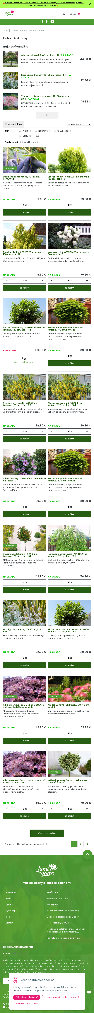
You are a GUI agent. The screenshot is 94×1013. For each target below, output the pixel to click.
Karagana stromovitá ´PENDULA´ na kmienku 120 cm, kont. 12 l (67, 555)
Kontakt (9, 922)
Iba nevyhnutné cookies (27, 1003)
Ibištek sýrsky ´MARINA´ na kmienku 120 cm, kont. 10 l (24, 479)
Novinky (44, 130)
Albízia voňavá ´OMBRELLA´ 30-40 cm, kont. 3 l (69, 706)
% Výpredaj (64, 130)
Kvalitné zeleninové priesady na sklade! (55, 4)
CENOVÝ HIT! (31, 135)
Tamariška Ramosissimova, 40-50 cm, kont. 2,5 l (45, 97)
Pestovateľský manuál (58, 922)
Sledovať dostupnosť (24, 360)
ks (26, 205)
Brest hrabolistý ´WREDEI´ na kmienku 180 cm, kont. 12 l (23, 253)
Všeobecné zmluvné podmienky (63, 910)
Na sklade (31, 142)
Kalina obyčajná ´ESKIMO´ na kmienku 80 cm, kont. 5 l (68, 253)
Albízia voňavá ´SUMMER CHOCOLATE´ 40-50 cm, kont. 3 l (24, 781)
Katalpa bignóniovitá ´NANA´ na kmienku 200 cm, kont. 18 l (65, 479)
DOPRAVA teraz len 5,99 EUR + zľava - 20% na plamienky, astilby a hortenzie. (40, 3)
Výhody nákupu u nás (57, 898)
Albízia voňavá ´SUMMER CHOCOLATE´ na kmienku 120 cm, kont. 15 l (24, 706)
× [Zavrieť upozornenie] (89, 4)
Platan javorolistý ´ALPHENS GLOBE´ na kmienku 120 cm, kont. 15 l (24, 328)
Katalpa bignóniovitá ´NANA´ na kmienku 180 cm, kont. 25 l (65, 328)
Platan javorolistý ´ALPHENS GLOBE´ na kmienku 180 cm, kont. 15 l (69, 630)
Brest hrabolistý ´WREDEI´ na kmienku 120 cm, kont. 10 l (68, 177)
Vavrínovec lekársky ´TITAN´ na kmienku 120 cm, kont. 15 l (20, 555)
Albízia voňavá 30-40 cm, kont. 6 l (40, 55)
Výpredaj (10, 910)
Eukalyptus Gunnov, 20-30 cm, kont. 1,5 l (43, 75)
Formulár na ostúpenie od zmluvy (63, 937)
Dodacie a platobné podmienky (63, 916)
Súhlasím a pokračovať (27, 997)
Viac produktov (47, 833)
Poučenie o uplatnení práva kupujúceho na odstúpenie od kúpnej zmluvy (67, 930)
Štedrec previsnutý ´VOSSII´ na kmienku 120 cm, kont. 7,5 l (20, 404)
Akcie (27, 130)
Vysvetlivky (52, 904)
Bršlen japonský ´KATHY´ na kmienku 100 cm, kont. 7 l (67, 781)
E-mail (6, 953)
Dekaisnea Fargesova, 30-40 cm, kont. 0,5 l (21, 177)
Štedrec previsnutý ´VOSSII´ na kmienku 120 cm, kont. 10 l (65, 404)
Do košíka (24, 212)
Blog (8, 916)
